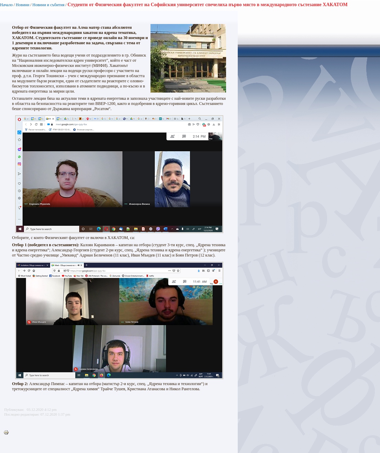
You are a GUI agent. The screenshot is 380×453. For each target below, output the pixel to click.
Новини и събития (48, 4)
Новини (23, 4)
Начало (6, 4)
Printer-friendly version (7, 433)
